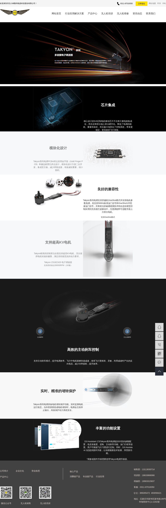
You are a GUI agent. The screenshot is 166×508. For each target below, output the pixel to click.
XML (164, 3)
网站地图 (152, 3)
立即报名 (141, 4)
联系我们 (150, 13)
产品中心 (92, 13)
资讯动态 (137, 13)
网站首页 (56, 13)
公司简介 (4, 471)
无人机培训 (107, 13)
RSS (159, 3)
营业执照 (36, 471)
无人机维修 (123, 13)
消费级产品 (75, 476)
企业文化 (20, 471)
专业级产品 (88, 476)
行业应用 (100, 476)
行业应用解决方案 (74, 13)
